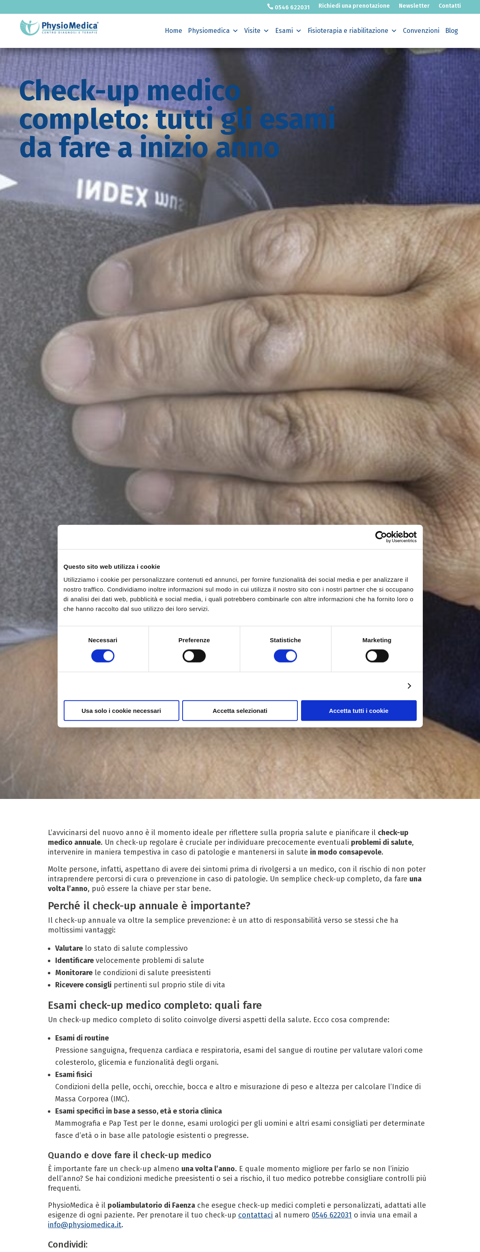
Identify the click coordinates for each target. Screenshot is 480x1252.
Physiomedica (213, 31)
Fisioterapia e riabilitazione (352, 31)
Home (173, 31)
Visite (256, 31)
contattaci (255, 1215)
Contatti (450, 6)
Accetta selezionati (240, 710)
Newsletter (414, 6)
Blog (451, 31)
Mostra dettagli (378, 685)
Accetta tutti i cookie (359, 710)
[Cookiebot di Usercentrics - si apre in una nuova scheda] (381, 537)
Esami (288, 31)
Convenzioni (421, 31)
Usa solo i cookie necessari (121, 710)
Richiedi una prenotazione (354, 6)
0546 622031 (288, 7)
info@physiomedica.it (84, 1224)
